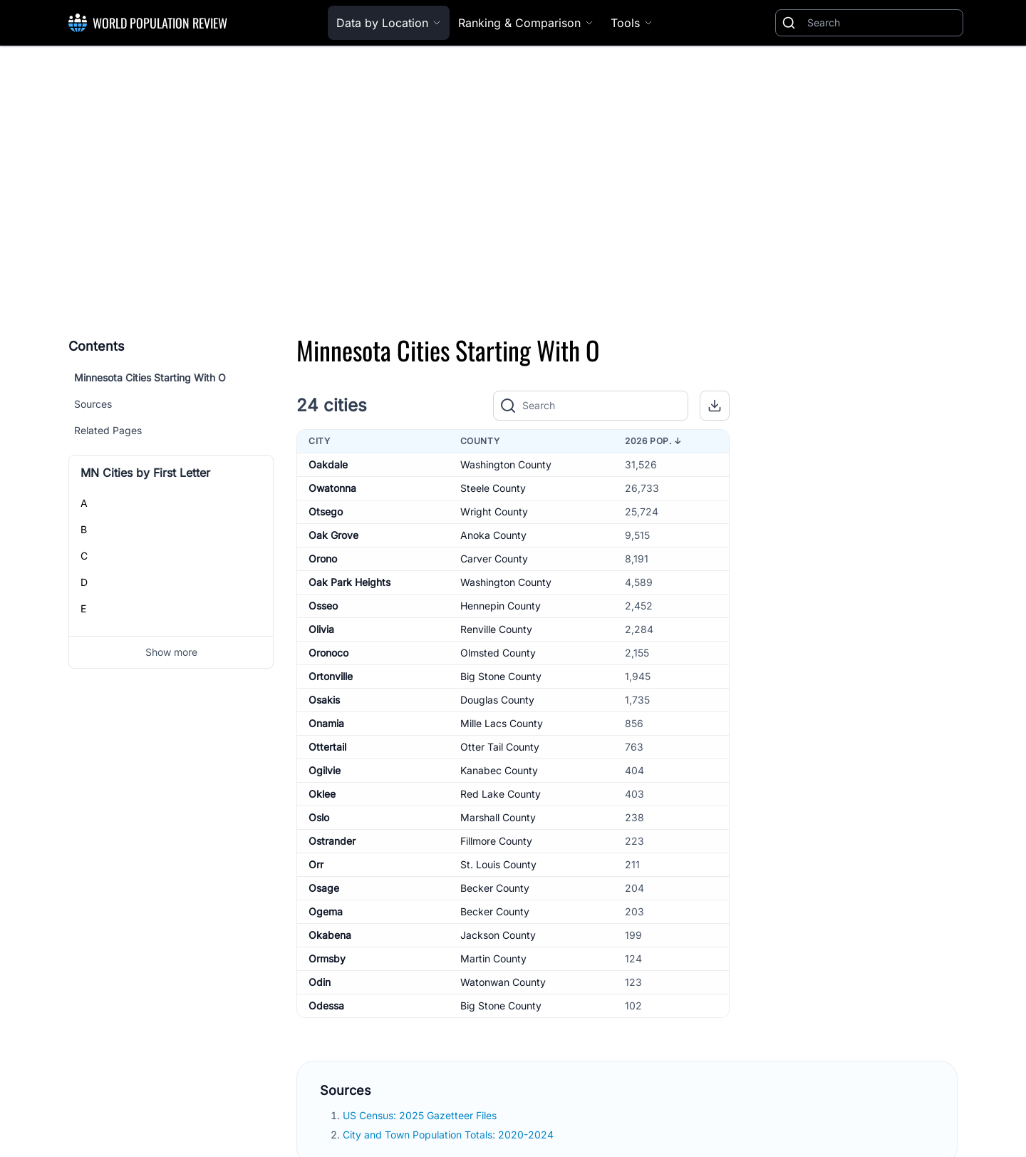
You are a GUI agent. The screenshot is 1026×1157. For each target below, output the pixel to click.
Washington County (505, 464)
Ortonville (331, 676)
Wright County (494, 511)
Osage (324, 888)
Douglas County (497, 700)
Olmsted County (498, 653)
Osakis (324, 700)
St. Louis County (498, 864)
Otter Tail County (499, 747)
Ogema (326, 911)
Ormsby (327, 958)
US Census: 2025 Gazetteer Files (421, 1115)
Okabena (330, 935)
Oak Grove (333, 535)
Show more (171, 652)
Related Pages (108, 430)
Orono (323, 558)
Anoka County (493, 535)
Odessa (326, 1005)
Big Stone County (501, 676)
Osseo (323, 606)
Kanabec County (499, 770)
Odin (320, 982)
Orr (316, 864)
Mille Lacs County (501, 723)
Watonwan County (503, 982)
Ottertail (327, 747)
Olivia (321, 629)
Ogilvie (325, 770)
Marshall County (498, 817)
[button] (715, 406)
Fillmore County (496, 841)
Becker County (494, 888)
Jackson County (498, 935)
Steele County (493, 488)
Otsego (326, 511)
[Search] (882, 23)
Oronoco (328, 653)
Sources (93, 404)
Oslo (319, 817)
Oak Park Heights (349, 582)
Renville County (496, 629)
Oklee (322, 794)
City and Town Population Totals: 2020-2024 (449, 1134)
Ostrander (332, 841)
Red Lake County (500, 794)
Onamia (326, 723)
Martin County (493, 958)
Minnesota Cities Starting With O (150, 377)
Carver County (494, 558)
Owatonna (332, 488)
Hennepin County (500, 606)
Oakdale (328, 464)
